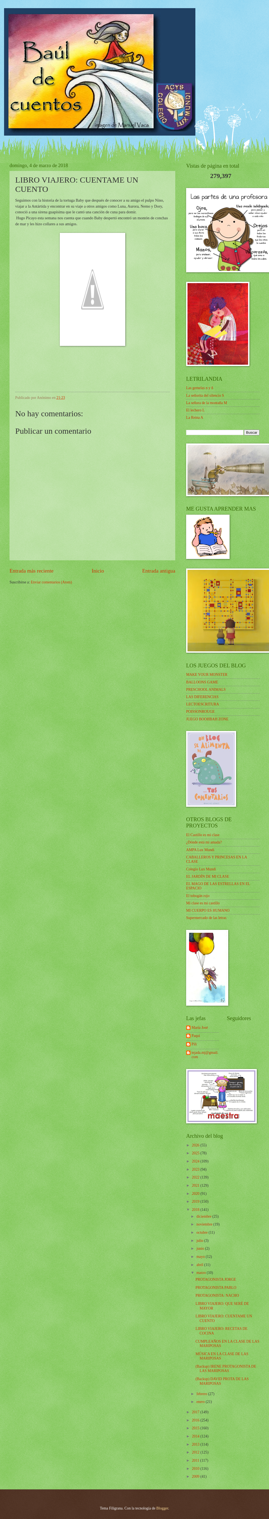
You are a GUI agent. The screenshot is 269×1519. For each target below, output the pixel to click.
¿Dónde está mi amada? (204, 842)
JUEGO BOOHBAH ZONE (207, 719)
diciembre (204, 1216)
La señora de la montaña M (206, 403)
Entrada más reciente (32, 571)
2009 (196, 1476)
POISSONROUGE (200, 712)
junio (200, 1248)
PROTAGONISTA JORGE (215, 1279)
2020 (196, 1194)
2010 (196, 1469)
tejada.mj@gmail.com (205, 1055)
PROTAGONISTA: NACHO (217, 1295)
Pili (194, 1044)
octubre (202, 1232)
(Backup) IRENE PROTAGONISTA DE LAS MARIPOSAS (225, 1368)
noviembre (204, 1224)
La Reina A (194, 417)
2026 (196, 1145)
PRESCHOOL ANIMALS (206, 689)
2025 (196, 1153)
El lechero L (195, 410)
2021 (196, 1185)
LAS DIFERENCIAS (202, 697)
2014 (196, 1436)
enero (201, 1402)
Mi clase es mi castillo (203, 903)
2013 (196, 1444)
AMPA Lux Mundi (200, 850)
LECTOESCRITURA (202, 704)
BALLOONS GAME (202, 682)
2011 (196, 1460)
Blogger (162, 1508)
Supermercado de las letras (206, 918)
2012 (196, 1452)
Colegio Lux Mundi (201, 869)
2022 (196, 1177)
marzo (201, 1273)
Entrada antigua (158, 571)
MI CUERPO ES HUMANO (208, 910)
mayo (201, 1257)
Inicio (98, 571)
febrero (202, 1394)
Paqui (196, 1036)
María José (200, 1028)
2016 (196, 1420)
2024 (196, 1161)
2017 (196, 1412)
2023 (196, 1169)
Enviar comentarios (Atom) (51, 582)
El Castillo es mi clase (203, 835)
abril (200, 1265)
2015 (196, 1428)
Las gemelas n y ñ (199, 388)
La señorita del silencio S (205, 395)
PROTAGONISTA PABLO (215, 1288)
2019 (196, 1201)
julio (200, 1241)
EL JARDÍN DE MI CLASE (207, 876)
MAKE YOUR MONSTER (206, 675)
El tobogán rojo (197, 896)
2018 (196, 1210)
